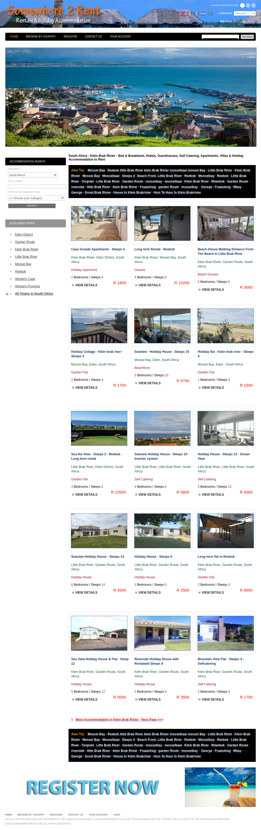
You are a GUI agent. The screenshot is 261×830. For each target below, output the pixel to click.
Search (32, 205)
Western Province (27, 286)
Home (14, 36)
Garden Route (25, 242)
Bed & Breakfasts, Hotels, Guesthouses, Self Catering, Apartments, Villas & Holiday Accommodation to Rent (59, 14)
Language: (225, 13)
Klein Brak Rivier (26, 249)
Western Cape (25, 279)
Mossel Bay (23, 264)
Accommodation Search (27, 161)
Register (70, 36)
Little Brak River (26, 257)
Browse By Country (41, 36)
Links (116, 814)
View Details (86, 285)
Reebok (20, 271)
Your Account (120, 36)
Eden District (24, 234)
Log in (239, 21)
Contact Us (93, 36)
